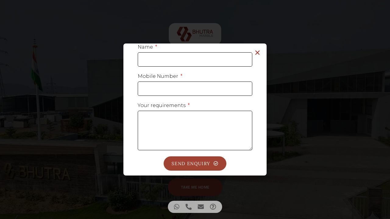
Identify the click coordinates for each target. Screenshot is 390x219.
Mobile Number (158, 76)
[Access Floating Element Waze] (213, 207)
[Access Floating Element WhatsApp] (177, 207)
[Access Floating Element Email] (201, 207)
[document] (195, 109)
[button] (257, 53)
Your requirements (162, 105)
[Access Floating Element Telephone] (189, 207)
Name (146, 47)
